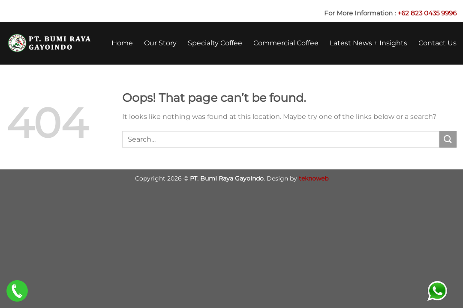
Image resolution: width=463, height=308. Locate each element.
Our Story (160, 43)
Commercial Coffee (286, 43)
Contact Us (437, 43)
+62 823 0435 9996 (427, 13)
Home (122, 43)
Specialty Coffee (215, 43)
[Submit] (448, 139)
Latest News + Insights (368, 43)
